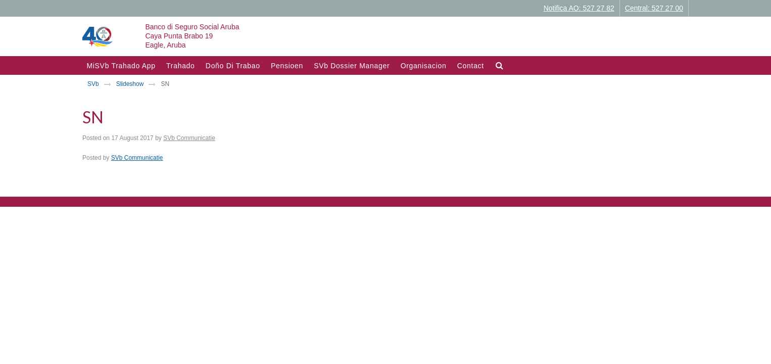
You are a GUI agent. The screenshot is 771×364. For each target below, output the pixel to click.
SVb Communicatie (189, 138)
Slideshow (130, 83)
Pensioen (287, 66)
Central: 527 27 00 (654, 8)
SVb (93, 83)
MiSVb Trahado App (120, 66)
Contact (470, 66)
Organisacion (424, 66)
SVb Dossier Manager (352, 66)
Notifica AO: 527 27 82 (579, 8)
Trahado (180, 66)
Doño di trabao (233, 66)
